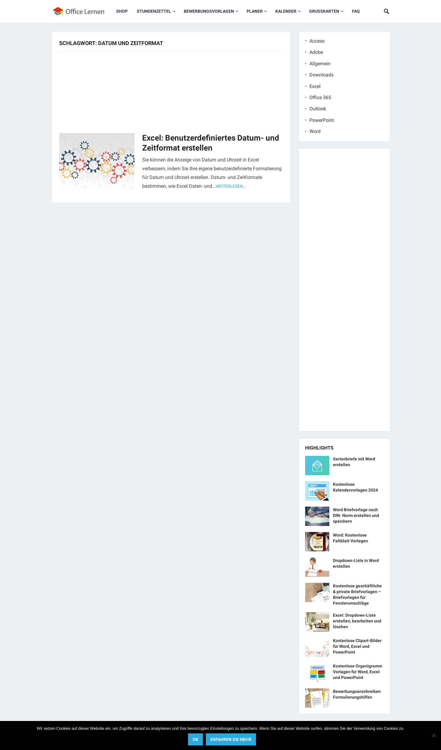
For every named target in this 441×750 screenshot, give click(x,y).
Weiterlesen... (231, 186)
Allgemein (320, 64)
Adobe (316, 52)
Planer (255, 11)
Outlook (317, 109)
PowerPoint (321, 120)
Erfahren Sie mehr (230, 739)
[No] (433, 735)
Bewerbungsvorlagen (209, 11)
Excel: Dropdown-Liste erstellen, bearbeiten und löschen (357, 621)
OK (195, 739)
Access (316, 41)
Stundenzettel (154, 11)
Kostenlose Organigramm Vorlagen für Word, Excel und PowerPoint (357, 672)
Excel (315, 86)
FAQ (356, 11)
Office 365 (320, 97)
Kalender (285, 11)
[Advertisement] (171, 91)
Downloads (321, 75)
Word (315, 131)
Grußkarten (324, 11)
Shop (122, 11)
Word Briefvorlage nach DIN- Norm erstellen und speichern (356, 515)
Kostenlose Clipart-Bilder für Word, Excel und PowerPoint (357, 646)
